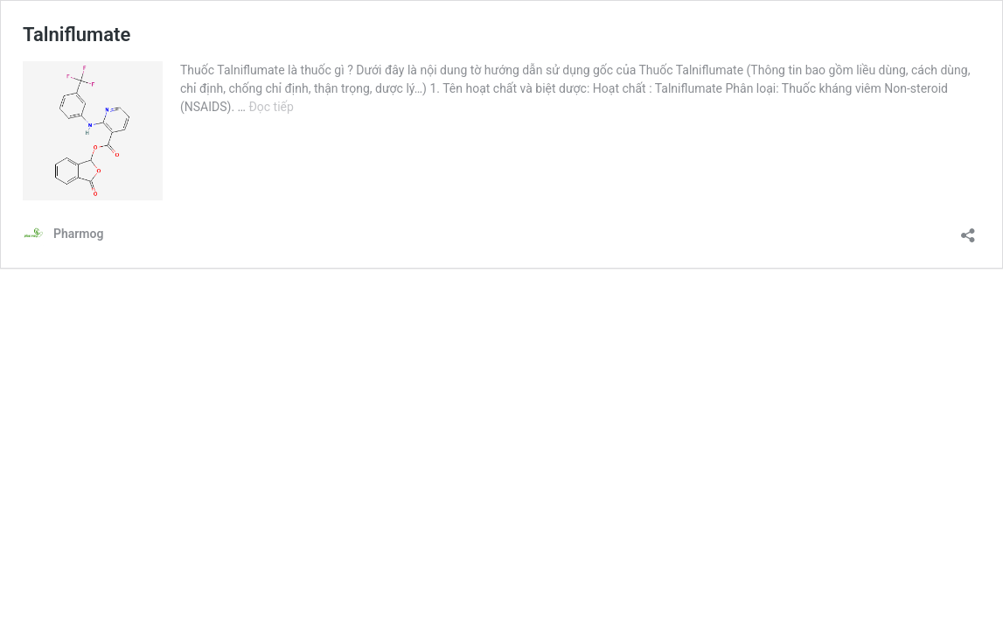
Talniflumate (76, 35)
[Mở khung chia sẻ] (968, 229)
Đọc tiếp (270, 107)
